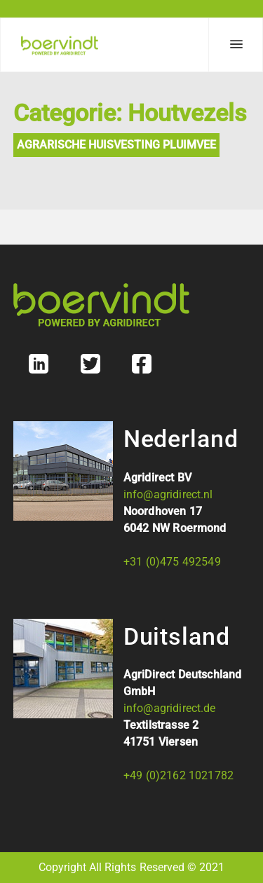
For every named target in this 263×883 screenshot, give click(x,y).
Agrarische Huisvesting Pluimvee (116, 144)
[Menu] (235, 45)
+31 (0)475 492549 (172, 561)
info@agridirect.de (169, 708)
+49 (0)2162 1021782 (178, 775)
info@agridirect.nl (168, 494)
